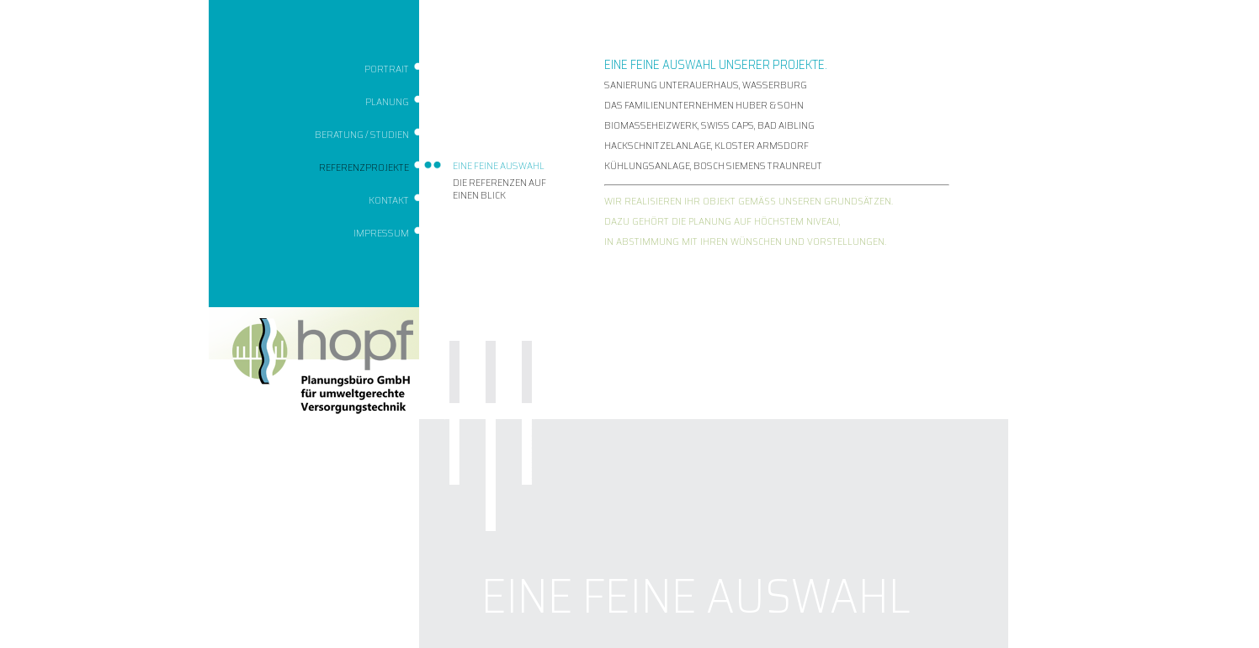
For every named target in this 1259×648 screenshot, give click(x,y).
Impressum (381, 233)
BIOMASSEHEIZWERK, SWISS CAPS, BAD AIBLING (709, 125)
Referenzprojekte (364, 167)
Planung (387, 101)
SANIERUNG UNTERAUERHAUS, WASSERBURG (705, 85)
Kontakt (389, 200)
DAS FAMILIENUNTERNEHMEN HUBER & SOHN (704, 105)
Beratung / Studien (362, 134)
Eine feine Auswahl (499, 165)
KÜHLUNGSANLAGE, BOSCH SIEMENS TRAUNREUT (713, 165)
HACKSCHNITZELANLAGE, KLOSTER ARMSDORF (706, 145)
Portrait (386, 69)
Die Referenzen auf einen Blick (499, 188)
